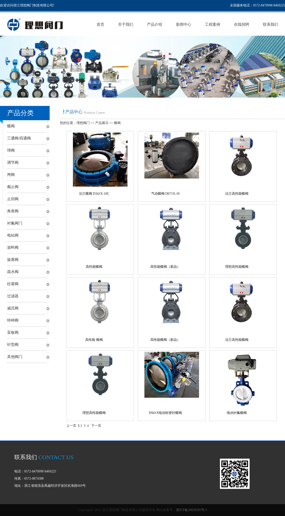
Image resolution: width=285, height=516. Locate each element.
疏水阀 (13, 272)
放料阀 (13, 247)
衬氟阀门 (14, 223)
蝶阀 (11, 126)
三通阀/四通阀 (19, 138)
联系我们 (270, 25)
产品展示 (102, 123)
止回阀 (13, 199)
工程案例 (212, 25)
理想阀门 (83, 123)
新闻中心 (183, 25)
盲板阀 (13, 332)
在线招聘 (241, 25)
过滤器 (13, 296)
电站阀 (13, 235)
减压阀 (13, 308)
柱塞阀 (13, 284)
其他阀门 (14, 357)
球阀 (11, 150)
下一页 (96, 425)
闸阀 (11, 175)
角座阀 (13, 211)
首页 (100, 25)
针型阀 (13, 344)
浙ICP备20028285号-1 (191, 510)
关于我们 (125, 25)
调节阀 (13, 162)
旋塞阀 (13, 260)
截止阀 (13, 187)
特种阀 (13, 320)
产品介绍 (154, 25)
